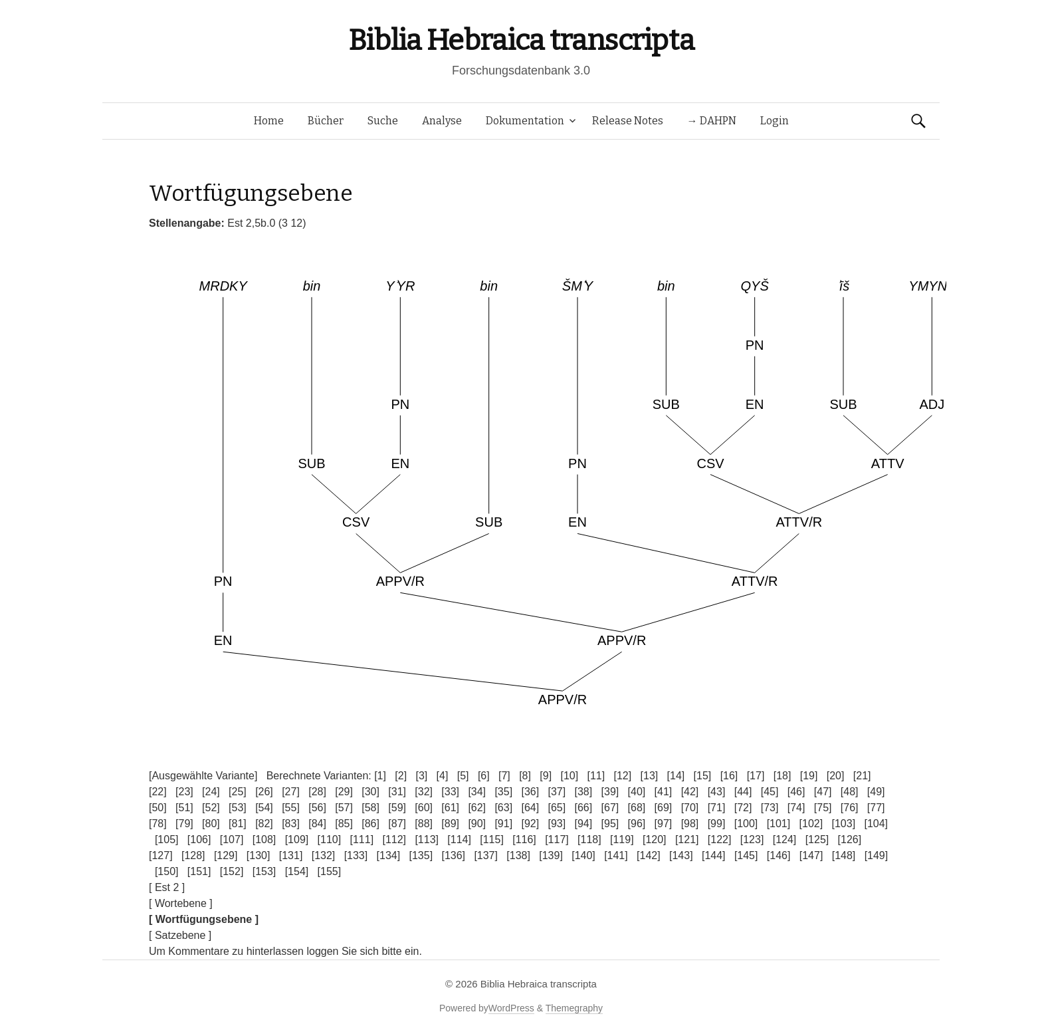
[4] (443, 775)
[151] (199, 871)
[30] (370, 791)
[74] (796, 807)
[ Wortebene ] (181, 903)
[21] (862, 775)
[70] (690, 807)
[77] (876, 807)
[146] (779, 855)
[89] (450, 823)
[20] (836, 775)
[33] (450, 791)
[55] (291, 807)
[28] (317, 791)
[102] (811, 823)
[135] (421, 855)
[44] (743, 791)
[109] (297, 839)
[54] (264, 807)
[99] (717, 823)
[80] (211, 823)
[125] (817, 839)
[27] (291, 791)
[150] (167, 871)
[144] (714, 855)
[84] (317, 823)
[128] (193, 855)
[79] (184, 823)
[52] (211, 807)
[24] (211, 791)
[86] (370, 823)
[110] (330, 839)
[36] (530, 791)
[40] (637, 791)
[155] (330, 871)
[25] (238, 791)
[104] (876, 823)
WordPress (511, 1008)
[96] (637, 823)
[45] (770, 791)
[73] (770, 807)
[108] (264, 839)
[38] (584, 791)
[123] (752, 839)
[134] (389, 855)
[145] (746, 855)
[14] (676, 775)
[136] (453, 855)
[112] (394, 839)
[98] (690, 823)
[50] (158, 807)
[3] (421, 775)
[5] (463, 775)
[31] (397, 791)
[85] (344, 823)
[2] (401, 775)
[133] (356, 855)
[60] (424, 807)
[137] (486, 855)
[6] (484, 775)
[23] (184, 791)
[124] (785, 839)
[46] (796, 791)
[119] (622, 839)
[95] (610, 823)
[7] (504, 775)
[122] (720, 839)
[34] (477, 791)
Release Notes (627, 120)
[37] (557, 791)
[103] (844, 823)
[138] (518, 855)
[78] (158, 823)
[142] (649, 855)
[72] (743, 807)
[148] (844, 855)
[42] (690, 791)
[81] (238, 823)
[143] (681, 855)
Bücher (326, 120)
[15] (703, 775)
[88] (424, 823)
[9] (546, 775)
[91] (503, 823)
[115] (492, 839)
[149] (876, 855)
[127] (161, 855)
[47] (823, 791)
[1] (380, 775)
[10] (569, 775)
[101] (779, 823)
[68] (637, 807)
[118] (589, 839)
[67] (610, 807)
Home (269, 120)
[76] (850, 807)
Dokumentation (525, 120)
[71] (717, 807)
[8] (525, 775)
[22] (158, 791)
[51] (184, 807)
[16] (729, 775)
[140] (583, 855)
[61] (450, 807)
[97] (664, 823)
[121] (687, 839)
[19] (809, 775)
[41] (664, 791)
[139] (551, 855)
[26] (264, 791)
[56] (317, 807)
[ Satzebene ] (180, 935)
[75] (823, 807)
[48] (850, 791)
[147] (811, 855)
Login (774, 120)
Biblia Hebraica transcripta (521, 40)
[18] (782, 775)
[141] (616, 855)
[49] (876, 791)
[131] (291, 855)
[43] (717, 791)
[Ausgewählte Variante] (203, 775)
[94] (584, 823)
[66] (584, 807)
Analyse (442, 120)
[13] (650, 775)
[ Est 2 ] (167, 887)
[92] (530, 823)
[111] (362, 839)
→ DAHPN (711, 120)
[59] (397, 807)
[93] (557, 823)
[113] (427, 839)
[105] (167, 839)
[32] (424, 791)
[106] (199, 839)
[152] (232, 871)
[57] (344, 807)
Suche (382, 120)
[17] (756, 775)
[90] (477, 823)
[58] (370, 807)
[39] (610, 791)
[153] (264, 871)
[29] (344, 791)
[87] (397, 823)
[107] (232, 839)
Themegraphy (574, 1008)
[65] (557, 807)
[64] (530, 807)
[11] (596, 775)
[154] (297, 871)
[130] (258, 855)
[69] (664, 807)
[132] (324, 855)
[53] (238, 807)
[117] (557, 839)
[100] (746, 823)
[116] (524, 839)
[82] (264, 823)
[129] (226, 855)
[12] (623, 775)
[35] (503, 791)
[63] (503, 807)
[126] (850, 839)
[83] (291, 823)
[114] (459, 839)
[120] (655, 839)
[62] (477, 807)
